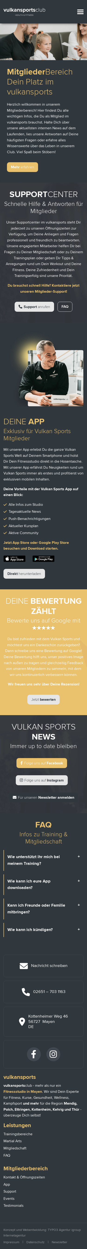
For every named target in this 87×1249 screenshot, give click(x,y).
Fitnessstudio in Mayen (22, 1091)
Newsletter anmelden (43, 797)
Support (34, 307)
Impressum (11, 1242)
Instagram (42, 780)
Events (8, 1198)
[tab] (44, 860)
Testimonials (13, 1205)
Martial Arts (12, 1141)
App (6, 1184)
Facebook (41, 763)
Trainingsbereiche (17, 1134)
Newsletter (59, 1242)
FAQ (64, 306)
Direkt (24, 573)
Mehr (22, 167)
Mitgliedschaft (14, 1148)
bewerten (43, 699)
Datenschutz (35, 1242)
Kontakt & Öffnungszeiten (24, 1177)
